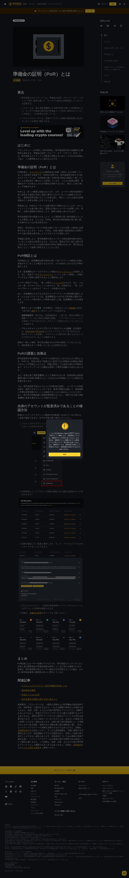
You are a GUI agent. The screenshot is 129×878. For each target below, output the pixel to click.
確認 (64, 455)
